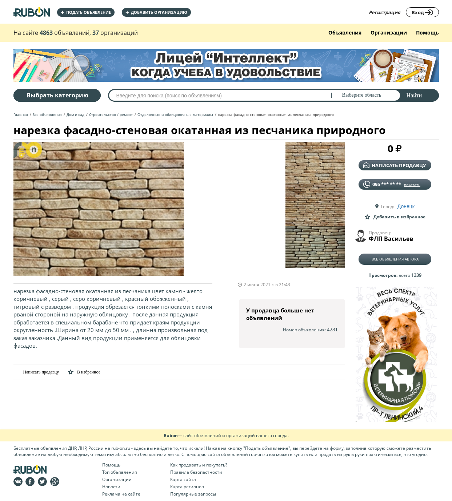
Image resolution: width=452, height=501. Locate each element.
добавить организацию (156, 12)
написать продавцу (394, 165)
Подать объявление (86, 12)
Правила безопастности (196, 472)
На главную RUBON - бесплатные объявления (31, 11)
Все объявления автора (395, 259)
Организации (389, 32)
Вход (422, 12)
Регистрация (384, 12)
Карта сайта (183, 479)
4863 (46, 33)
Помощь (427, 32)
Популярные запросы (193, 494)
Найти (414, 95)
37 (95, 33)
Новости (111, 487)
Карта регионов (187, 487)
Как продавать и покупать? (198, 465)
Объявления (344, 32)
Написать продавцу (36, 372)
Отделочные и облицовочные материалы (175, 114)
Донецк (406, 206)
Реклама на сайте (121, 494)
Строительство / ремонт (111, 114)
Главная (20, 114)
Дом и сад (75, 114)
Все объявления (47, 114)
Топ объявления (119, 472)
